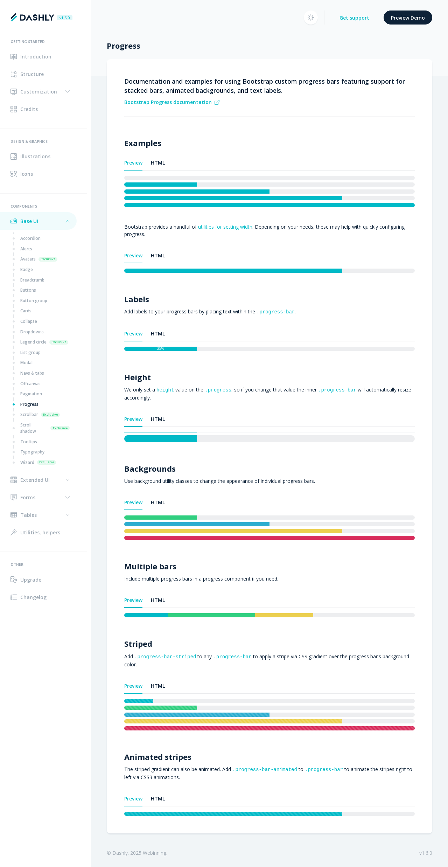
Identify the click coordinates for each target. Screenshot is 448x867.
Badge (26, 269)
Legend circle (44, 342)
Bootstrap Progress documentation (171, 102)
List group (30, 352)
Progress (29, 404)
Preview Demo (408, 17)
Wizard (38, 462)
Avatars (38, 259)
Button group (33, 301)
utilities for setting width (225, 226)
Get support (354, 17)
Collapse (28, 321)
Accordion (30, 238)
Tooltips (28, 442)
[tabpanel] (269, 191)
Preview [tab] (133, 162)
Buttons (28, 290)
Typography (32, 452)
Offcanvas (30, 384)
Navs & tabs (32, 373)
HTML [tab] (158, 162)
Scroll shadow (45, 428)
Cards (25, 311)
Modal (26, 363)
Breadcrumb (32, 280)
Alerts (26, 249)
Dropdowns (32, 332)
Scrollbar (40, 414)
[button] (38, 91)
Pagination (31, 394)
